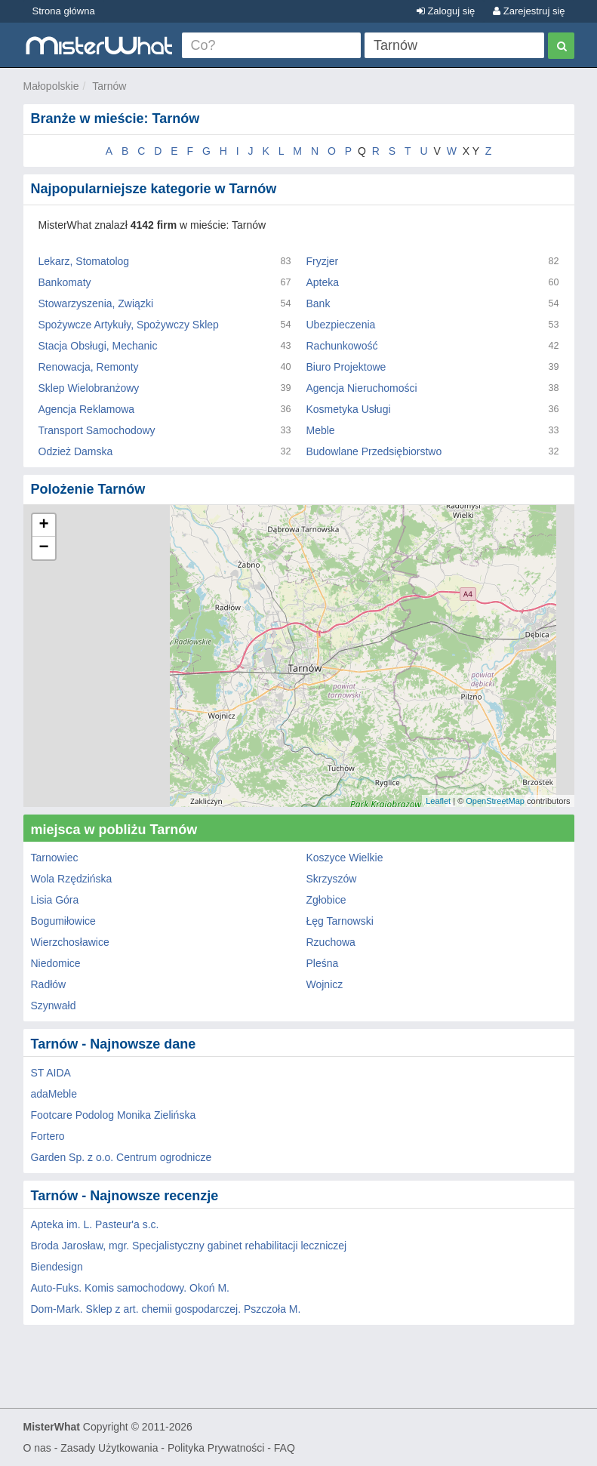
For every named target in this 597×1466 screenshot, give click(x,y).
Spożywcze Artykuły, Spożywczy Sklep (128, 325)
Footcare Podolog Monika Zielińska (113, 1115)
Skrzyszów (331, 879)
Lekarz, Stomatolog (84, 261)
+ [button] (43, 525)
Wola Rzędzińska (71, 879)
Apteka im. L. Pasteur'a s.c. (95, 1224)
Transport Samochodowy (96, 430)
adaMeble (54, 1094)
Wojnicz (324, 984)
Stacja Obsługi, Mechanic (98, 346)
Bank (318, 303)
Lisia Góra (55, 900)
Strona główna (63, 11)
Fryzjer (322, 261)
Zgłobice (326, 900)
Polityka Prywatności (216, 1448)
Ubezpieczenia (341, 325)
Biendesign (57, 1267)
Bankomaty (64, 282)
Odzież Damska (75, 451)
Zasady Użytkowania (109, 1448)
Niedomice (56, 963)
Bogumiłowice (63, 921)
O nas (37, 1448)
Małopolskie (51, 86)
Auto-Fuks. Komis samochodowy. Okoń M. (130, 1288)
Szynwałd (53, 1005)
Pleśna (322, 963)
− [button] (43, 548)
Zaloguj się (446, 11)
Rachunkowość (342, 346)
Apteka (323, 282)
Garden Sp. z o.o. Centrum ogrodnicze (121, 1157)
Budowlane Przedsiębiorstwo (374, 451)
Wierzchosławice (70, 942)
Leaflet (438, 800)
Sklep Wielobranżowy (89, 388)
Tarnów (109, 86)
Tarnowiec (54, 858)
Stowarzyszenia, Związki (96, 303)
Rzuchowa (330, 942)
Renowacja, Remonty (88, 367)
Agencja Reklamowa (86, 409)
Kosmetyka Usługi (348, 409)
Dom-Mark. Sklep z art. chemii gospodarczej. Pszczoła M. (166, 1309)
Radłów (48, 984)
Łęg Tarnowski (340, 921)
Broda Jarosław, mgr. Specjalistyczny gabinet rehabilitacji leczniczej (189, 1246)
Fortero (48, 1136)
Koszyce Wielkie (344, 858)
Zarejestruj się (529, 11)
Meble (320, 430)
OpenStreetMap (495, 800)
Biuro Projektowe (346, 367)
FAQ (284, 1448)
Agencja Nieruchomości (361, 388)
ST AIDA (51, 1073)
